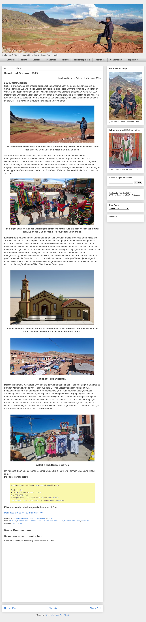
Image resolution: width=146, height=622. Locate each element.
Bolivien (13, 521)
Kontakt (65, 60)
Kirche (27, 521)
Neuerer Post (10, 608)
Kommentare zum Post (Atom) (57, 615)
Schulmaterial (116, 60)
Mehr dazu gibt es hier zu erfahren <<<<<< (24, 513)
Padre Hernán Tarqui (72, 521)
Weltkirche (85, 521)
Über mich (99, 60)
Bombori (36, 60)
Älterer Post (95, 608)
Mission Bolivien (43, 521)
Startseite (11, 60)
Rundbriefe (51, 60)
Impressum (133, 60)
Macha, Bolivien (18, 524)
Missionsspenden (82, 60)
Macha (24, 60)
